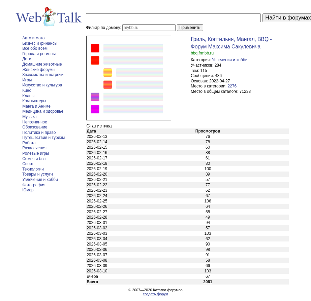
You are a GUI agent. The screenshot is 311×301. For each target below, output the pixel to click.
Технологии (33, 169)
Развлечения (34, 148)
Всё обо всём (35, 48)
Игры (27, 80)
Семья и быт (34, 158)
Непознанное (34, 122)
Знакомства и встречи (42, 74)
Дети (26, 59)
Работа (29, 143)
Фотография (33, 185)
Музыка (29, 116)
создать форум (155, 294)
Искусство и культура (42, 85)
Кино (26, 90)
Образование (34, 127)
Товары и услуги (37, 174)
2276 (232, 86)
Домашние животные (42, 64)
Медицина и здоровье (42, 111)
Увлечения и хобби (40, 179)
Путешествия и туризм (43, 137)
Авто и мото (33, 38)
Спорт (28, 163)
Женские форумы (38, 69)
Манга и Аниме (36, 106)
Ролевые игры (35, 153)
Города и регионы (39, 53)
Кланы (28, 95)
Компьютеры (34, 101)
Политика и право (39, 132)
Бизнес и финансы (39, 43)
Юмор (28, 190)
